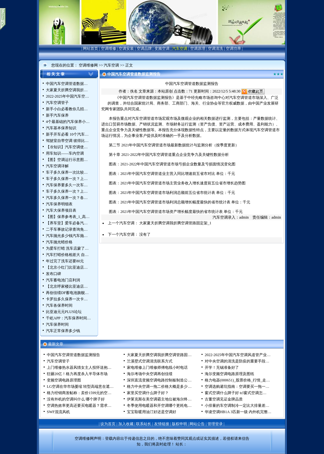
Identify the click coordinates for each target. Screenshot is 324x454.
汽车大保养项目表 (61, 210)
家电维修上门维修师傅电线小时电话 (157, 367)
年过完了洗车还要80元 (65, 261)
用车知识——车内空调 (65, 153)
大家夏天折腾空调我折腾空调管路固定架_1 (175, 223)
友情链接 (161, 424)
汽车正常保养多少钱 (63, 331)
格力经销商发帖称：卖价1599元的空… (79, 393)
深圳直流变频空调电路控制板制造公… (159, 380)
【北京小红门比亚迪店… (67, 267)
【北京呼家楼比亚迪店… (67, 286)
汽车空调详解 (57, 166)
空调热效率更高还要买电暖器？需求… (79, 405)
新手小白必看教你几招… (67, 109)
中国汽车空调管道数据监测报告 (73, 355)
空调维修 (108, 48)
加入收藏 (126, 424)
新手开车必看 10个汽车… (67, 134)
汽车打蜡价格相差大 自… (67, 255)
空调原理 (197, 48)
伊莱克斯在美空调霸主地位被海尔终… (159, 399)
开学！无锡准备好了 (222, 367)
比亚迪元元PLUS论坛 (64, 312)
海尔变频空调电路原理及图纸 (229, 374)
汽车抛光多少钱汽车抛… (67, 235)
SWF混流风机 (58, 412)
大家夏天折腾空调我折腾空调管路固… (159, 355)
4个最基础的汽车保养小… (68, 121)
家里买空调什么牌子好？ (148, 393)
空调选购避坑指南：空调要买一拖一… (237, 386)
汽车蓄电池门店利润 (63, 280)
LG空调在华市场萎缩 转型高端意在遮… (80, 386)
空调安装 (126, 48)
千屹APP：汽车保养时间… (68, 318)
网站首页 (90, 48)
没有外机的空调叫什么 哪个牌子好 (76, 399)
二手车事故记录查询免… (67, 229)
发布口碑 (53, 274)
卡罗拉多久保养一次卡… (67, 299)
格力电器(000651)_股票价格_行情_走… (237, 380)
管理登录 (215, 424)
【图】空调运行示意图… (67, 159)
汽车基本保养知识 (61, 128)
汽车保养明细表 (59, 204)
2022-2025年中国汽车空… (67, 96)
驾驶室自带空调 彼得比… (67, 140)
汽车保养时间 (57, 324)
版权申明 (179, 424)
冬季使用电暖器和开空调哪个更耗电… (159, 405)
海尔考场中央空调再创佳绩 (149, 374)
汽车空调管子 (57, 102)
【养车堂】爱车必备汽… (67, 223)
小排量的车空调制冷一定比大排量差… (237, 405)
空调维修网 (88, 65)
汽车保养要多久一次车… (67, 185)
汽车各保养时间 (59, 305)
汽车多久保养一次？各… (67, 197)
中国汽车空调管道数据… (67, 83)
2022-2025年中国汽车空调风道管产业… (238, 355)
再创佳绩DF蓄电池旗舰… (67, 293)
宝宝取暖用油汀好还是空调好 (151, 412)
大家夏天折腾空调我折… (67, 90)
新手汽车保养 (57, 115)
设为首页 (107, 424)
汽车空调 (179, 48)
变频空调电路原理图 (64, 380)
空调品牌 (144, 48)
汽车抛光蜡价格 (59, 242)
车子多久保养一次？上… (67, 178)
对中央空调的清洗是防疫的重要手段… (237, 361)
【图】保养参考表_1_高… (68, 216)
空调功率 (233, 48)
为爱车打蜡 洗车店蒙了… (67, 248)
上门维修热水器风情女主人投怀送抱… (79, 367)
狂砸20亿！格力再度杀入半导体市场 (77, 374)
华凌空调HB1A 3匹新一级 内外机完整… (238, 412)
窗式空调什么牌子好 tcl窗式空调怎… (235, 393)
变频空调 (162, 48)
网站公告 (197, 424)
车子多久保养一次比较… (67, 172)
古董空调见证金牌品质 (224, 399)
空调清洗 (215, 48)
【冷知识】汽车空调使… (67, 147)
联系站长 (143, 424)
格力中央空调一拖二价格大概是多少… (159, 386)
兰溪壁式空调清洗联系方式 (149, 361)
